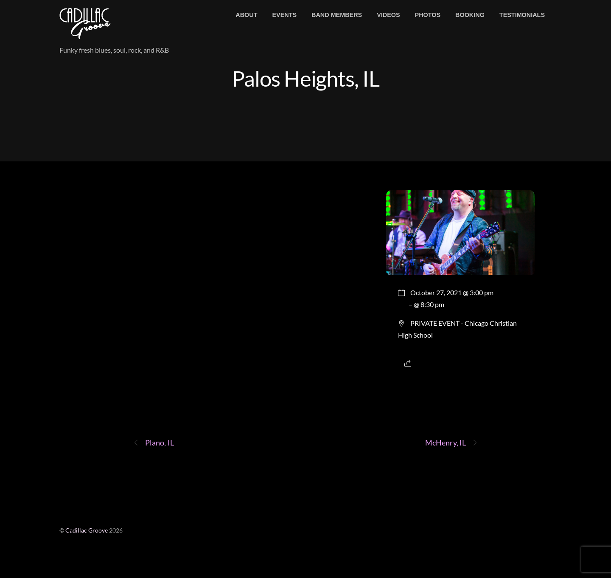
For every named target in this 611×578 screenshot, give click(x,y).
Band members (336, 14)
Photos (428, 14)
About (246, 14)
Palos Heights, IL (306, 78)
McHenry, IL (451, 442)
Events (284, 14)
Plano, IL (153, 442)
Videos (388, 14)
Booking (470, 14)
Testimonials (522, 14)
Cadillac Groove (86, 530)
